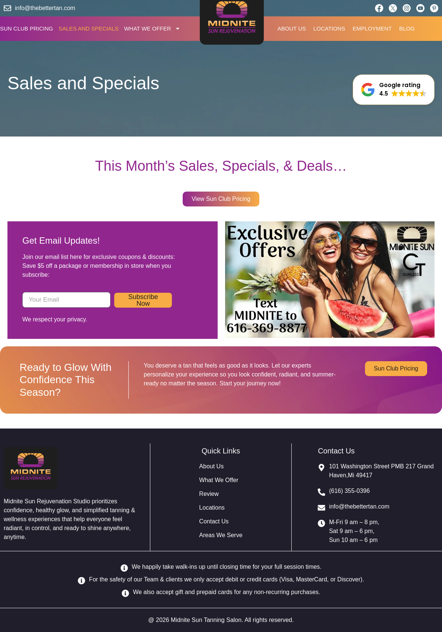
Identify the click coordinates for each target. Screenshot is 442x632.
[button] (394, 89)
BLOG (407, 28)
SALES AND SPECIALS (89, 28)
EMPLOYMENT (372, 28)
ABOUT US (292, 28)
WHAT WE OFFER (152, 28)
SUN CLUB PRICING (26, 28)
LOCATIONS (329, 28)
